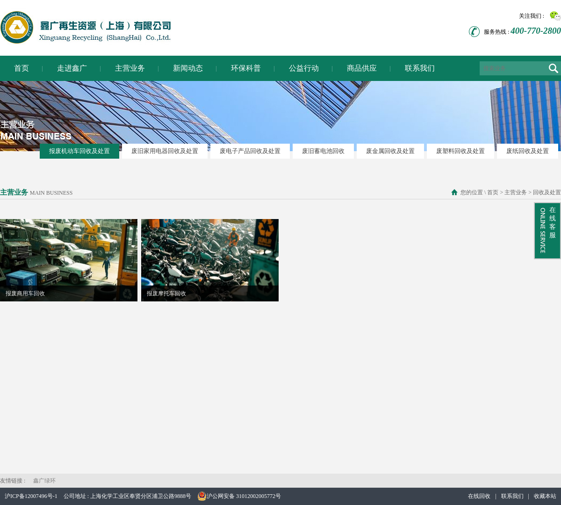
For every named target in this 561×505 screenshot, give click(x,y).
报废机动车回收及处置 (79, 150)
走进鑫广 (72, 68)
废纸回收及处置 (527, 150)
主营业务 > (517, 192)
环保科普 (246, 68)
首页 (21, 68)
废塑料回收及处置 (460, 150)
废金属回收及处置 (390, 150)
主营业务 (130, 68)
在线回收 (479, 496)
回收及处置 (546, 192)
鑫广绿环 (44, 480)
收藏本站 (545, 496)
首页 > (494, 192)
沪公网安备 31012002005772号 (239, 496)
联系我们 (420, 68)
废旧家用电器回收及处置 (164, 150)
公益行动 (304, 68)
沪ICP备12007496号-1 (31, 496)
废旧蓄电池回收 (323, 150)
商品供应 (362, 68)
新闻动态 (188, 68)
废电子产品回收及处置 (250, 150)
